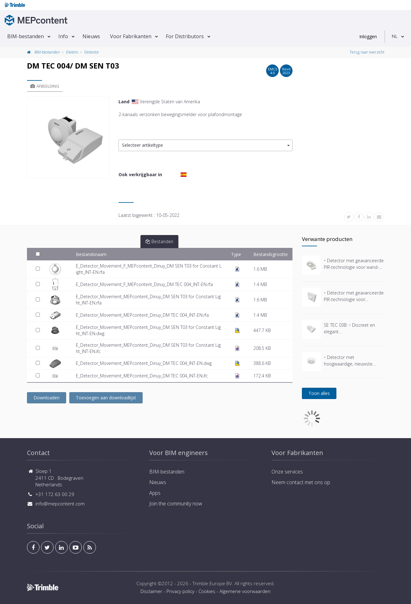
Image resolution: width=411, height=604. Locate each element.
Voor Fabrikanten (130, 36)
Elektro (72, 52)
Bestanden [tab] (159, 241)
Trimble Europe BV (212, 583)
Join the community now (175, 503)
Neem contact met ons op (300, 482)
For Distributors (185, 36)
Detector (91, 52)
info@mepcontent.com (60, 503)
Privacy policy (180, 591)
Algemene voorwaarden (245, 591)
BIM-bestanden (25, 36)
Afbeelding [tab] (44, 86)
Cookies (206, 591)
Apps (155, 492)
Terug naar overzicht (367, 52)
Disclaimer (151, 591)
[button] (205, 145)
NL (395, 36)
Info (63, 36)
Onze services (287, 471)
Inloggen (368, 36)
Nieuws (91, 36)
